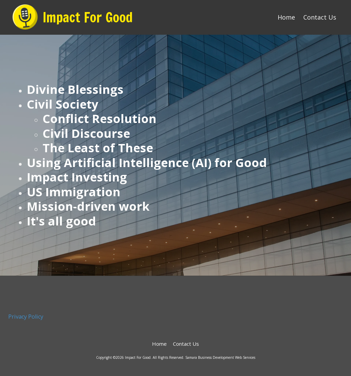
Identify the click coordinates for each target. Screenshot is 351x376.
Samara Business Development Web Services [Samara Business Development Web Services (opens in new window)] (220, 357)
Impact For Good (88, 17)
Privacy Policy (25, 316)
